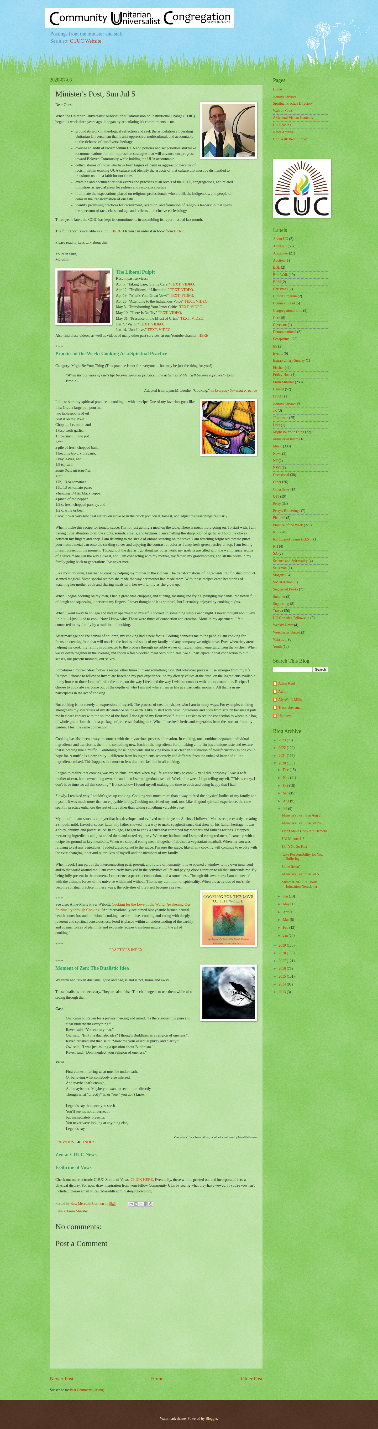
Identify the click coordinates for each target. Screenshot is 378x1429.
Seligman (280, 568)
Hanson (278, 389)
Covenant (280, 325)
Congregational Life (287, 311)
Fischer (278, 368)
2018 (283, 953)
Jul (285, 809)
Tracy (277, 611)
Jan (286, 935)
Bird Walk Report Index (290, 139)
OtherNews (281, 489)
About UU (280, 239)
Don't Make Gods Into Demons (304, 831)
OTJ (276, 496)
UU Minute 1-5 (293, 839)
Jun (286, 896)
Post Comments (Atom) (87, 1390)
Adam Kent (286, 683)
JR (275, 410)
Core (276, 318)
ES (275, 346)
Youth (277, 647)
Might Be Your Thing (288, 432)
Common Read (284, 303)
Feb (286, 928)
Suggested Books (285, 589)
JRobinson (280, 418)
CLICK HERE (142, 1179)
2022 (283, 748)
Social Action (283, 582)
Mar (286, 920)
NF (275, 461)
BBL (276, 267)
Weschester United (286, 632)
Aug (286, 801)
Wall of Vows (282, 111)
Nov (286, 778)
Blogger (211, 1419)
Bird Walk (280, 275)
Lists (276, 425)
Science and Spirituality (290, 561)
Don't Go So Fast (294, 847)
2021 (283, 756)
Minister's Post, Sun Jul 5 (300, 874)
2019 (283, 945)
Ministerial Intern (285, 439)
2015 (283, 976)
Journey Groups (284, 96)
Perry (277, 504)
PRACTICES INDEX (126, 950)
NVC (277, 468)
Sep (286, 793)
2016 (283, 969)
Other (277, 482)
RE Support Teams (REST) (292, 539)
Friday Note (281, 375)
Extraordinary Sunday (289, 361)
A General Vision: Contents (293, 118)
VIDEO (188, 284)
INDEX (89, 1142)
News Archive (283, 132)
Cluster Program (285, 296)
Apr (286, 912)
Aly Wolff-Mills (290, 700)
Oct (286, 786)
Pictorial (279, 518)
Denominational (284, 332)
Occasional (281, 475)
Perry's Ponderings (286, 511)
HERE (116, 231)
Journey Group (284, 403)
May (287, 904)
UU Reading (282, 125)
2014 (283, 984)
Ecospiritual (282, 339)
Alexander (280, 253)
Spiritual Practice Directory (293, 103)
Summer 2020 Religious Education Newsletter (299, 884)
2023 (283, 740)
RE (275, 532)
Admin (283, 691)
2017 (283, 961)
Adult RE (280, 246)
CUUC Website (85, 41)
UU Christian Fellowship (291, 618)
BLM (277, 282)
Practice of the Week (288, 525)
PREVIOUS (64, 1142)
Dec (286, 770)
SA (275, 553)
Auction (279, 260)
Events (278, 353)
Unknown (285, 716)
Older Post (251, 1378)
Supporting (281, 604)
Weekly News (283, 625)
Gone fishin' (291, 867)
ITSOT (278, 396)
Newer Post (62, 1378)
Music (277, 446)
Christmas (280, 289)
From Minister (77, 1211)
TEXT (175, 284)
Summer (279, 597)
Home (157, 1378)
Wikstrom (280, 639)
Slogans (279, 575)
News (277, 454)
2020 (283, 763)
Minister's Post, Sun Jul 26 (301, 823)
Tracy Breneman (290, 708)
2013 (283, 992)
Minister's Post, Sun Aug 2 (301, 815)
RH (275, 546)
